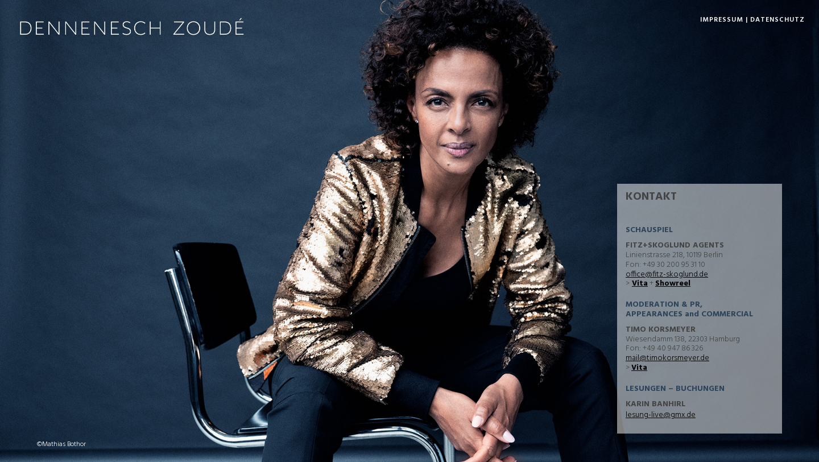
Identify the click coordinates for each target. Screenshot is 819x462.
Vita (640, 283)
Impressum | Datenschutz (752, 20)
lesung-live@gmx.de (661, 415)
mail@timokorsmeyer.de (667, 358)
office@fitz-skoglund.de (667, 274)
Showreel (672, 283)
